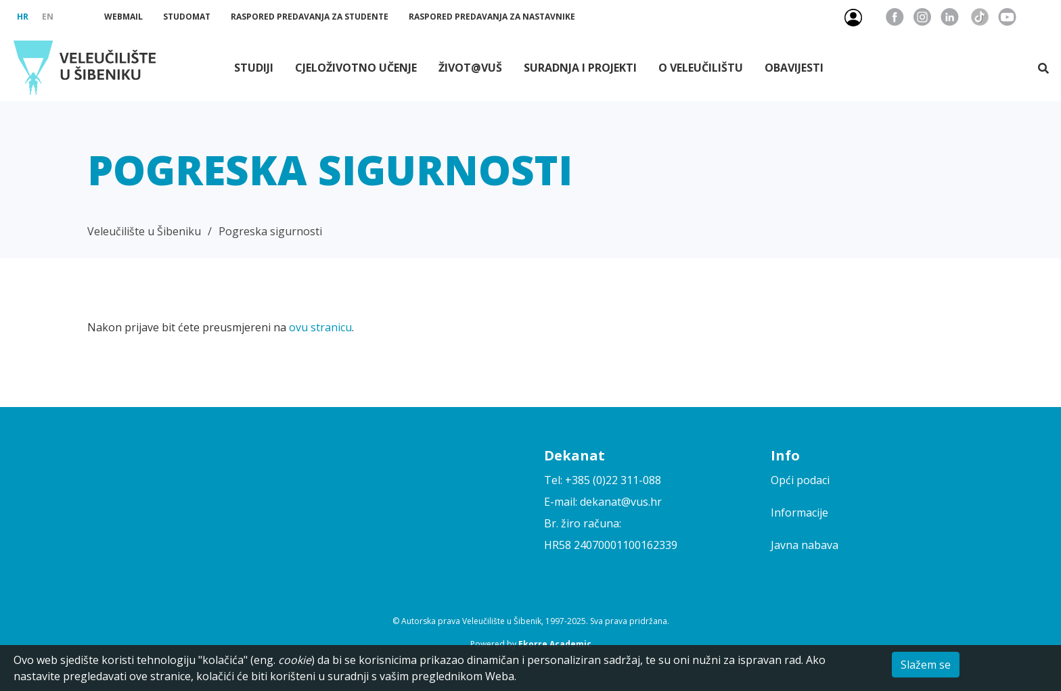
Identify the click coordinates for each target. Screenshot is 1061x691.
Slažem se (926, 664)
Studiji (253, 67)
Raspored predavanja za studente (309, 16)
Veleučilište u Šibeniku (144, 231)
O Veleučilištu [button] (700, 67)
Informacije (799, 512)
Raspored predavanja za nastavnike (492, 16)
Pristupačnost (1042, 17)
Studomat (186, 16)
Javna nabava (804, 545)
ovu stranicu (320, 327)
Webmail (123, 16)
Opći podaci (800, 480)
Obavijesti (794, 67)
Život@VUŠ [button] (470, 67)
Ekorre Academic (554, 644)
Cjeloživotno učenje (356, 67)
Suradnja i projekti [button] (580, 67)
